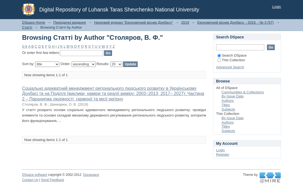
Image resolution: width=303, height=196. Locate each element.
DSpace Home (33, 22)
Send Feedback (52, 180)
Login (276, 7)
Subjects (228, 109)
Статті (27, 27)
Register (222, 154)
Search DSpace (232, 55)
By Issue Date (233, 96)
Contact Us (30, 180)
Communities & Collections (243, 92)
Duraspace (91, 175)
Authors (228, 101)
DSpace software (34, 175)
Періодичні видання (69, 22)
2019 (185, 22)
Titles (226, 105)
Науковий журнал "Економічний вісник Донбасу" (133, 22)
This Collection (231, 60)
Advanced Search (230, 67)
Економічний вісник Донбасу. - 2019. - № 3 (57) (235, 22)
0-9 (24, 46)
